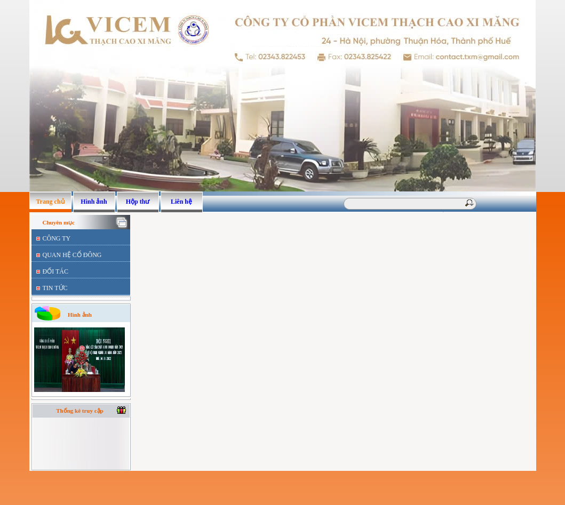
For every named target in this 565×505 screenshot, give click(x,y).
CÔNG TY (57, 238)
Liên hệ (181, 201)
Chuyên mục (59, 222)
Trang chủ (50, 201)
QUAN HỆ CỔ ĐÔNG (72, 255)
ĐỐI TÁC (55, 271)
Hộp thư (138, 201)
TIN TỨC (55, 288)
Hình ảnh (94, 201)
